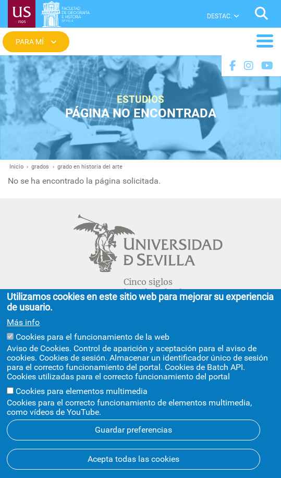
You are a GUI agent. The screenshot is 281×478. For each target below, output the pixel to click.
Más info (23, 324)
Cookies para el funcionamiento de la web (92, 338)
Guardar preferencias (133, 432)
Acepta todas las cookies (133, 461)
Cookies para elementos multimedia (82, 393)
